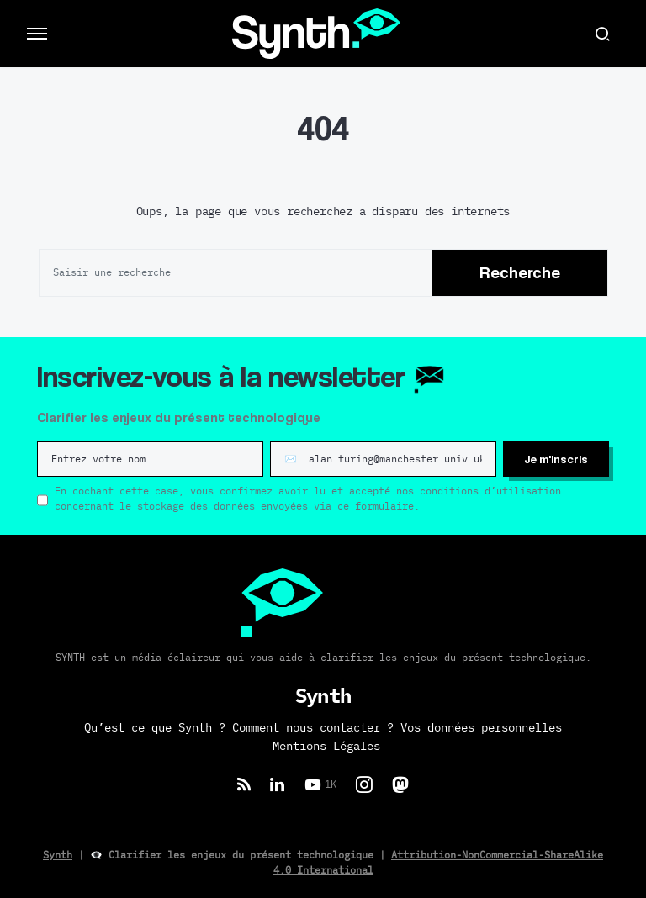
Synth (57, 855)
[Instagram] (364, 784)
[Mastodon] (400, 784)
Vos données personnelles (481, 728)
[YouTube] (320, 784)
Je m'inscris (556, 459)
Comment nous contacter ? (313, 728)
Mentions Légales (326, 747)
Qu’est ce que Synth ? (154, 728)
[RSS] (244, 784)
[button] (37, 33)
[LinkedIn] (277, 784)
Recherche (519, 272)
